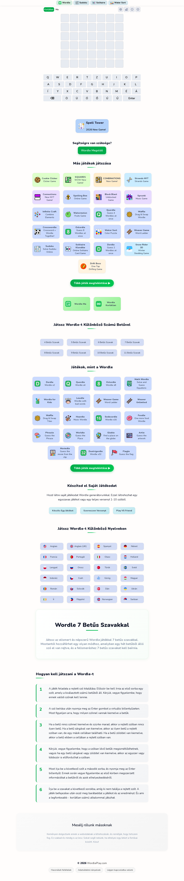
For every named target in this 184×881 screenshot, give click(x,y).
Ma (57, 9)
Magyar (131, 578)
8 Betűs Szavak (51, 352)
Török (103, 567)
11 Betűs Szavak (132, 352)
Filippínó (77, 599)
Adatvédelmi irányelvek (89, 870)
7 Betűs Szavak (132, 342)
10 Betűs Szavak (105, 352)
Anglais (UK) (78, 546)
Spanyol (104, 546)
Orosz (76, 567)
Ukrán (130, 588)
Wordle (64, 2)
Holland (131, 556)
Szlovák (77, 588)
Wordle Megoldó (92, 150)
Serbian (131, 599)
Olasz (103, 556)
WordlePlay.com (97, 863)
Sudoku (81, 2)
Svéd (130, 567)
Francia (50, 556)
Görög (103, 578)
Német (130, 546)
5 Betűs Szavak (78, 342)
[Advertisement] (92, 110)
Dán (103, 588)
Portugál (77, 556)
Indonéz (50, 578)
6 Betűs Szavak (105, 342)
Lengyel (50, 567)
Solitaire (99, 2)
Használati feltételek (61, 870)
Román (50, 588)
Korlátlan (48, 9)
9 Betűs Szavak (78, 352)
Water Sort (118, 2)
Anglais (50, 546)
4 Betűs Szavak (51, 342)
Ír (48, 599)
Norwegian (105, 599)
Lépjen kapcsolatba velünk (120, 870)
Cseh (76, 578)
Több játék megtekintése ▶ (92, 283)
